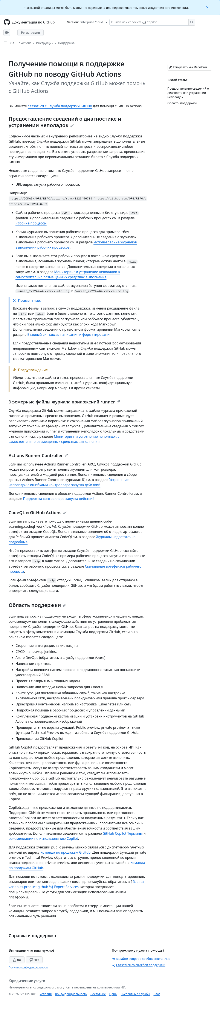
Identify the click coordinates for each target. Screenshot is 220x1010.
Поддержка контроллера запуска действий (59, 498)
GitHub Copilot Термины (123, 833)
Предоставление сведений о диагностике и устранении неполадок (65, 122)
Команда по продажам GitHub (65, 852)
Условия (46, 994)
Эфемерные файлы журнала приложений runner (64, 402)
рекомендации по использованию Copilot (43, 838)
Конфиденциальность (71, 994)
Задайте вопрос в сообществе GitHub (141, 959)
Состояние (98, 994)
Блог (156, 994)
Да (17, 960)
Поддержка (66, 43)
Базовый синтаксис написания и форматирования (69, 334)
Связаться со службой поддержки (138, 965)
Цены (113, 994)
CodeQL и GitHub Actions (38, 512)
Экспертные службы (135, 994)
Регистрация (30, 32)
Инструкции (44, 43)
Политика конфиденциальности (29, 967)
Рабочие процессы (31, 223)
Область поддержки (37, 604)
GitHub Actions (20, 43)
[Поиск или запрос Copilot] (152, 22)
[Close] (207, 7)
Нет (34, 960)
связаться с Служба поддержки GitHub (60, 106)
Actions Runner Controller (38, 455)
